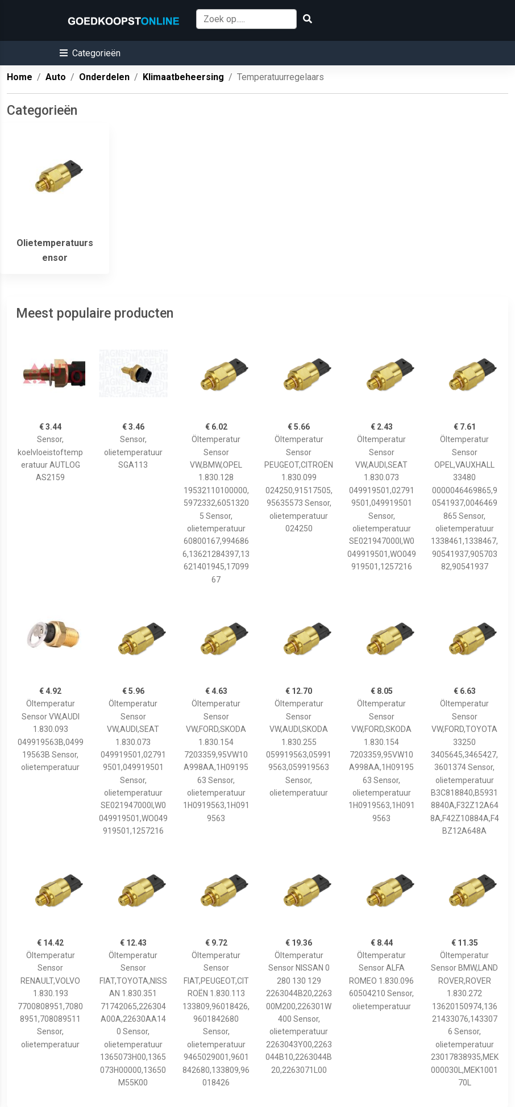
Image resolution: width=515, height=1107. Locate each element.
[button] (90, 53)
